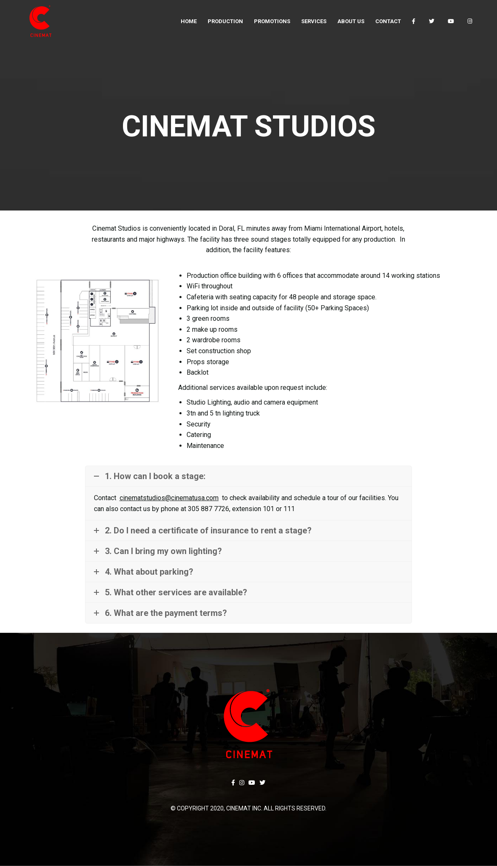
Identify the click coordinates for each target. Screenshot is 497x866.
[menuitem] (188, 21)
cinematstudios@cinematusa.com (169, 498)
